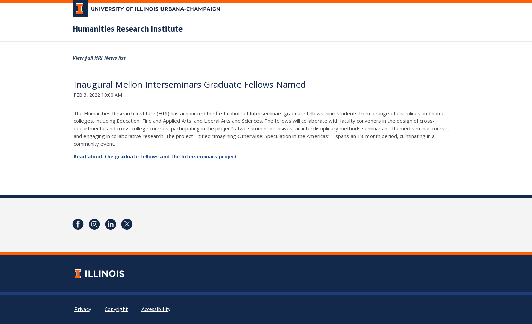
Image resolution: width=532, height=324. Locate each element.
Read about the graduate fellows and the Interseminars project (156, 156)
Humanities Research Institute (128, 29)
